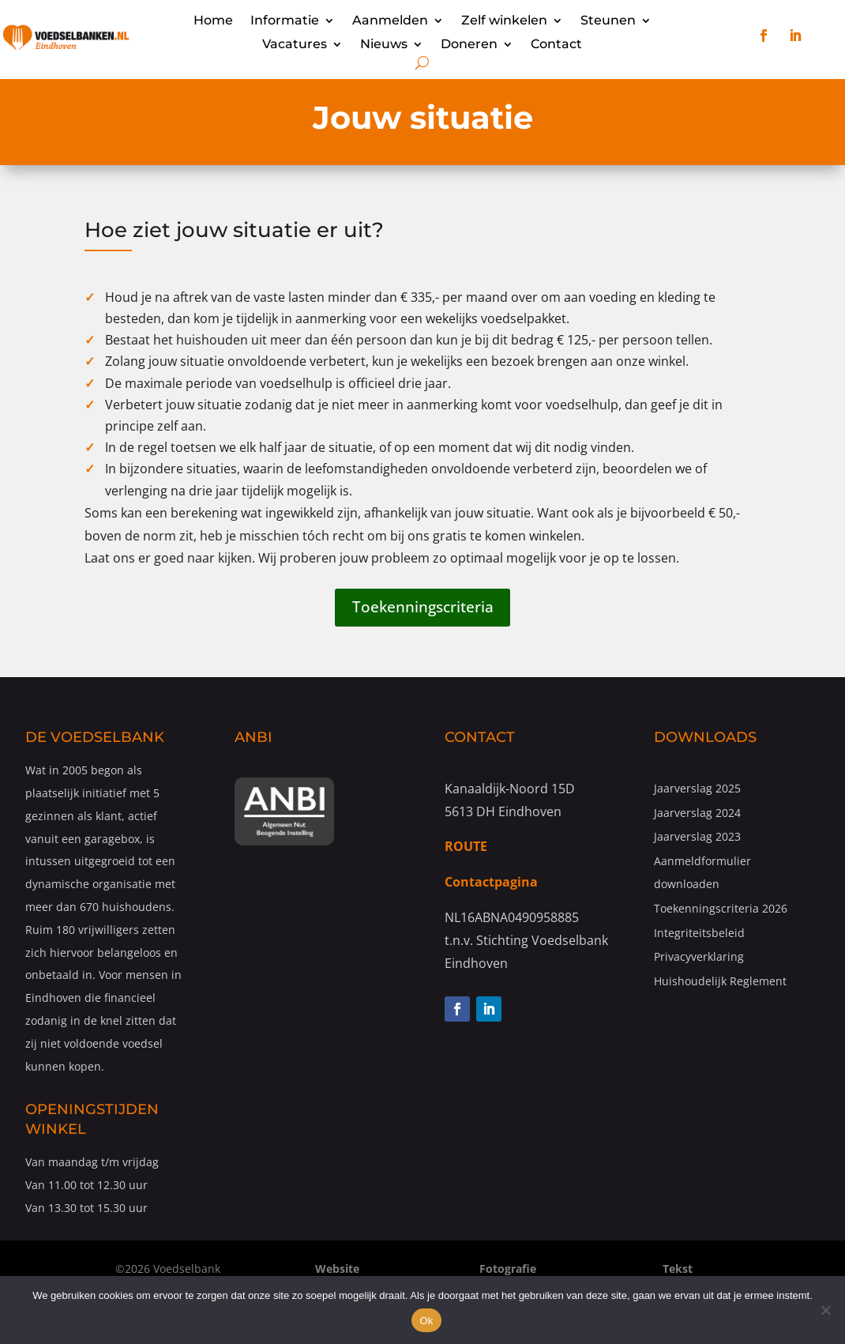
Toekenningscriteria (422, 608)
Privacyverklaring (699, 958)
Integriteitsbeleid (699, 934)
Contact (556, 45)
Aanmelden (390, 21)
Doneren (469, 45)
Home (213, 21)
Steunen (608, 21)
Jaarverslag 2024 (697, 814)
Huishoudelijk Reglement (720, 982)
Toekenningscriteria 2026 (720, 909)
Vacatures (294, 45)
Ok (426, 1321)
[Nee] (825, 1310)
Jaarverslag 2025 (697, 789)
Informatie (284, 21)
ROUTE (466, 848)
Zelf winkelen (504, 21)
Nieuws (383, 45)
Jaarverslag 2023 (697, 838)
